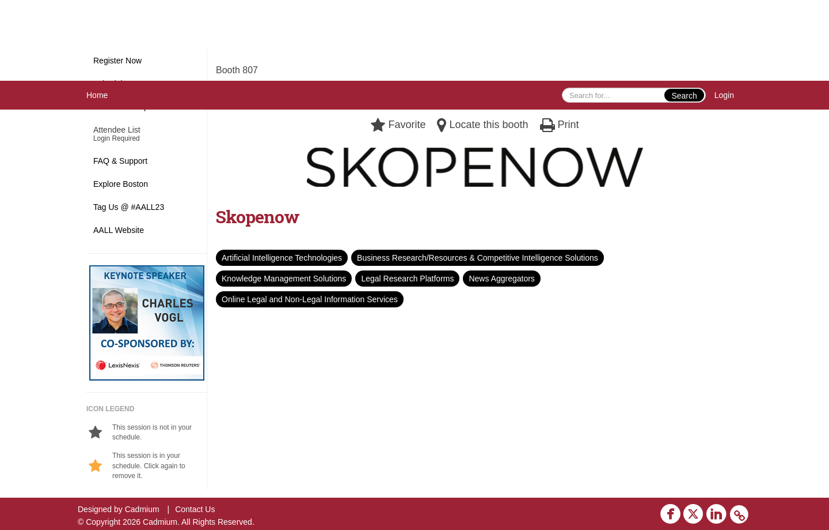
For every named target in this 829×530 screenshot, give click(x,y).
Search (684, 95)
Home (97, 95)
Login (724, 95)
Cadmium (142, 509)
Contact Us (195, 509)
